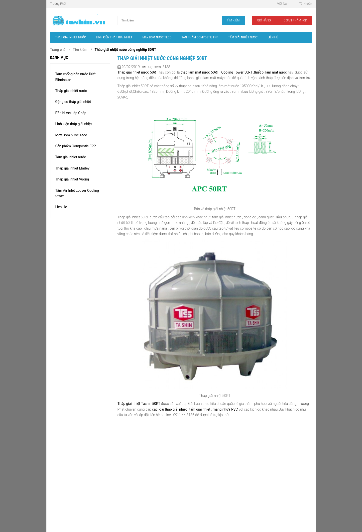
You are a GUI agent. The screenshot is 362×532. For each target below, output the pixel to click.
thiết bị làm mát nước (270, 72)
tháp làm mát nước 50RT (200, 72)
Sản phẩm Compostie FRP (75, 146)
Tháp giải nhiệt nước (71, 91)
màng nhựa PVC (226, 409)
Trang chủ (58, 50)
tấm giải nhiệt (200, 409)
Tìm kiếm (80, 50)
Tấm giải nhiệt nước (70, 157)
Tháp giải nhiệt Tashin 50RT (139, 404)
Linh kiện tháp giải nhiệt (73, 124)
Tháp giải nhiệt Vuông (72, 179)
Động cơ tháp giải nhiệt (73, 102)
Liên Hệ (61, 207)
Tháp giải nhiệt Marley (72, 168)
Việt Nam (283, 3)
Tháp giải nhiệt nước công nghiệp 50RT (125, 50)
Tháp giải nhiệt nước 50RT (138, 72)
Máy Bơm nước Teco (71, 135)
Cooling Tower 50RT (236, 72)
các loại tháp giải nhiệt (169, 409)
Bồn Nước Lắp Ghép (70, 113)
